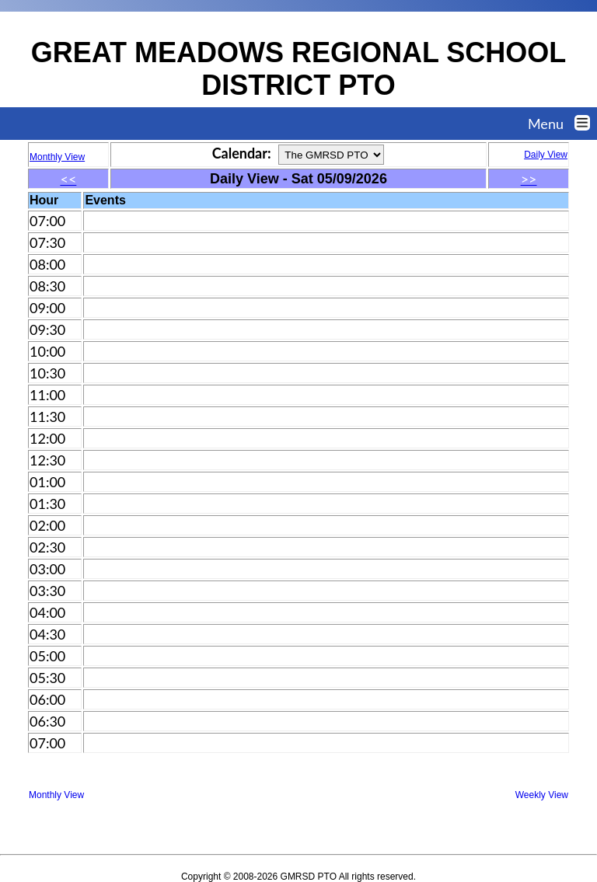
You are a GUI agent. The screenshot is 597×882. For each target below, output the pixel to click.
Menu (562, 123)
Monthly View (56, 795)
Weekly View (541, 795)
